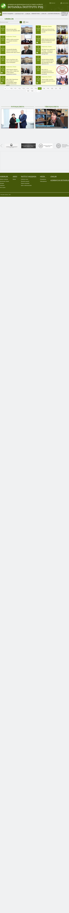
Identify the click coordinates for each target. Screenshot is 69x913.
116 (36, 88)
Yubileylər (2, 185)
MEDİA (42, 176)
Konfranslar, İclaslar (4, 181)
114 (27, 88)
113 (23, 88)
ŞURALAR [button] (43, 13)
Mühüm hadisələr (4, 179)
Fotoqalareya (43, 179)
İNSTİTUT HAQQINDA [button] (8, 13)
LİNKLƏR (53, 176)
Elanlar (14, 179)
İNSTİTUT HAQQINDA (28, 176)
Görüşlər (2, 183)
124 (32, 91)
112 (19, 88)
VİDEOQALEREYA (52, 107)
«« (5, 88)
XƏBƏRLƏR (9, 19)
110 (11, 88)
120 (52, 88)
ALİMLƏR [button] (27, 13)
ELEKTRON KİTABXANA (54, 13)
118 (44, 88)
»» (38, 91)
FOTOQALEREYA (17, 107)
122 (60, 88)
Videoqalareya (43, 181)
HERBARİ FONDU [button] (36, 13)
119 (48, 88)
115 (31, 88)
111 (15, 88)
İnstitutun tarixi (24, 179)
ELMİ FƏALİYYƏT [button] (19, 13)
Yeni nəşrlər (2, 187)
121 (56, 88)
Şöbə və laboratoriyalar (26, 185)
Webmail (53, 3)
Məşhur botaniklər (25, 183)
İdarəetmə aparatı (25, 181)
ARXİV (15, 176)
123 (28, 91)
